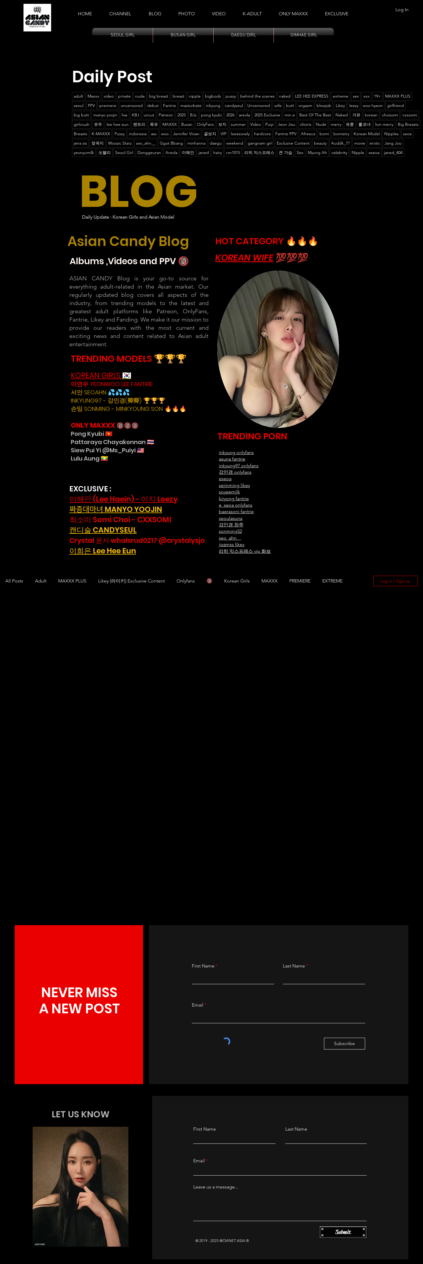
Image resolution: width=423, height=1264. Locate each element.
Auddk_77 (340, 143)
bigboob (213, 96)
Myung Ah (317, 152)
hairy (217, 152)
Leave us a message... (215, 1187)
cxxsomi (409, 115)
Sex (300, 152)
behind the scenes (257, 96)
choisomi (390, 115)
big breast (158, 96)
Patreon (166, 115)
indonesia (138, 133)
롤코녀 (364, 124)
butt (290, 105)
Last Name (294, 966)
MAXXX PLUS (397, 96)
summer (238, 124)
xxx (366, 96)
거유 (356, 115)
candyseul (234, 105)
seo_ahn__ (145, 143)
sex (356, 96)
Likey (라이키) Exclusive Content (131, 581)
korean (371, 115)
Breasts (80, 133)
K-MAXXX (101, 133)
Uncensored (258, 105)
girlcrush (82, 124)
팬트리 (139, 124)
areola (244, 115)
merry (336, 124)
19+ (377, 96)
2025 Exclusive (267, 115)
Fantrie (169, 105)
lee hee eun (118, 124)
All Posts (14, 581)
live (124, 115)
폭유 (154, 124)
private (124, 96)
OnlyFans (205, 124)
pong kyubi (211, 115)
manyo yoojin (105, 115)
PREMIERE (299, 581)
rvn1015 (233, 152)
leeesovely (240, 133)
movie (359, 143)
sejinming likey (234, 485)
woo (165, 133)
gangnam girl (260, 143)
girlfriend (395, 105)
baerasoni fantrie (236, 511)
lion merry (384, 124)
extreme (340, 96)
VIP (223, 133)
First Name (203, 966)
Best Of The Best (315, 115)
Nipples (391, 133)
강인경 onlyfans (235, 472)
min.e (290, 115)
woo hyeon (373, 105)
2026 (230, 115)
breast (178, 96)
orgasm (305, 105)
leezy (353, 105)
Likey (340, 105)
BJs (193, 115)
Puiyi (269, 124)
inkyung (213, 105)
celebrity (339, 152)
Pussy (120, 133)
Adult (40, 581)
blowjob (324, 105)
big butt (81, 115)
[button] (252, 11)
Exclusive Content (293, 143)
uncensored (132, 105)
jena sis (80, 143)
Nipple (358, 152)
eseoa (374, 152)
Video (255, 124)
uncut (149, 115)
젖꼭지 (97, 143)
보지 (222, 124)
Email (197, 1005)
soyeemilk (229, 492)
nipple (195, 96)
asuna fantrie (232, 459)
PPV (91, 105)
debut (153, 105)
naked (285, 96)
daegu (216, 143)
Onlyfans (186, 581)
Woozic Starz (120, 143)
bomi (324, 133)
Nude (321, 124)
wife (278, 105)
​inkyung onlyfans (236, 452)
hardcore (262, 133)
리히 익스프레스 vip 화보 (245, 551)
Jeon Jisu (286, 124)
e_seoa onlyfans (235, 505)
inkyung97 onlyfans (238, 465)
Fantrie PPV (285, 133)
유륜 (350, 124)
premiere (107, 105)
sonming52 (230, 531)
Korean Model (367, 133)
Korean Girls (237, 581)
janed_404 (393, 152)
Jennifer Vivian (186, 133)
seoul (78, 105)
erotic (375, 143)
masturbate (191, 105)
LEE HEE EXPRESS (311, 96)
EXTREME (332, 581)
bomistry (341, 133)
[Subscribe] (344, 1043)
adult (78, 96)
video (109, 96)
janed (204, 152)
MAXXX (169, 124)
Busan (186, 124)
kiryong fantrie (234, 498)
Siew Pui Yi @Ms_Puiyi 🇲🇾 (107, 450)
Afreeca (308, 133)
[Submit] (343, 1232)
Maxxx (93, 96)
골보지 (210, 133)
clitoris (305, 124)
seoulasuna (230, 518)
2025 (181, 115)
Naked (341, 115)
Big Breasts (408, 124)
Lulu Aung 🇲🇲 (89, 458)
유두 (98, 124)
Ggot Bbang (171, 143)
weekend (234, 143)
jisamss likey (231, 544)
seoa (407, 133)
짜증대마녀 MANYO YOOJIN (115, 509)
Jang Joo (393, 143)
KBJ (135, 115)
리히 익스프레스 (259, 152)
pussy (231, 96)
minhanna (196, 143)
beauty (320, 143)
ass (154, 133)
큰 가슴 (285, 152)
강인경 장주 (231, 525)
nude (140, 96)
